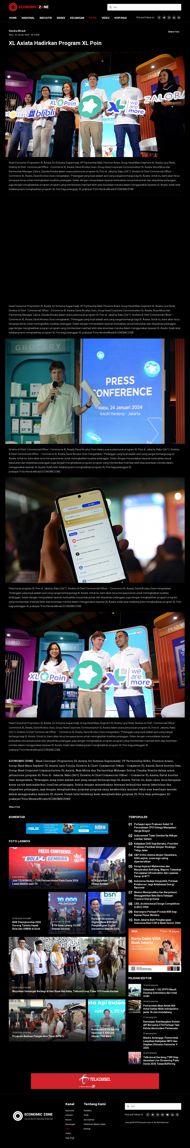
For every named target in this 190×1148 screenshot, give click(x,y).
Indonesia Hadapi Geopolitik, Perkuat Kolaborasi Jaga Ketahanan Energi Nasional (156, 884)
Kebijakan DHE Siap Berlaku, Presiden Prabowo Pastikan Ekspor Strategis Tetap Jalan (156, 847)
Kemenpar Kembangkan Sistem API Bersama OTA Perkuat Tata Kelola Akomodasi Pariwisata (161, 1025)
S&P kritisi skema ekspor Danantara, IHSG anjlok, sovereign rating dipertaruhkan (155, 858)
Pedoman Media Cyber (95, 1124)
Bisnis (61, 17)
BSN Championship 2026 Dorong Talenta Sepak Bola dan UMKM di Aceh (26, 925)
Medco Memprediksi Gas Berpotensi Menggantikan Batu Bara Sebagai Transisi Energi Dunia (155, 895)
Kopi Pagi (121, 17)
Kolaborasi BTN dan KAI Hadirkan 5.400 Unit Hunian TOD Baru (105, 1033)
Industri (46, 17)
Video (106, 17)
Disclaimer (89, 1120)
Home (13, 17)
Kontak (87, 1129)
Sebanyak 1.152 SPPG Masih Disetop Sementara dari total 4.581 (160, 993)
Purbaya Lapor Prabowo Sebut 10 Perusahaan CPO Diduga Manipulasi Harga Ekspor (155, 827)
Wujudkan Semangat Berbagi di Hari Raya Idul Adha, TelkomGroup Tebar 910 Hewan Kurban (65, 991)
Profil (86, 1115)
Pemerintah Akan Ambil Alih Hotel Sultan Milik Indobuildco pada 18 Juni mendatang (160, 1009)
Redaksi (88, 1110)
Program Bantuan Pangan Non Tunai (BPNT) (38, 1036)
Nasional (28, 17)
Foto (93, 17)
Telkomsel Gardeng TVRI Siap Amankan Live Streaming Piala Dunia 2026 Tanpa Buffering (161, 1060)
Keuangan (77, 17)
